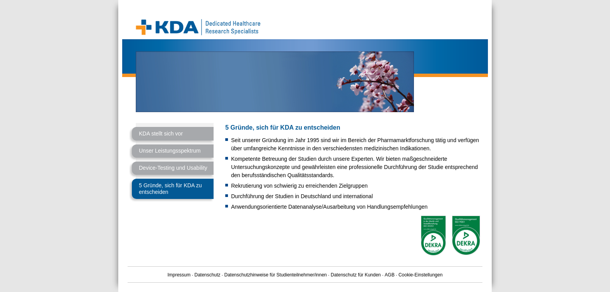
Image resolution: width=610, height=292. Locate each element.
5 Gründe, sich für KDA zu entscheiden (170, 188)
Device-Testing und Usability (173, 168)
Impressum (178, 275)
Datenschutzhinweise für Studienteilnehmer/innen (275, 275)
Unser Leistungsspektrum (170, 151)
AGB (389, 275)
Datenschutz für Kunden (356, 275)
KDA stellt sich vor (161, 133)
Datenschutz (208, 275)
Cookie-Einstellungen (420, 275)
